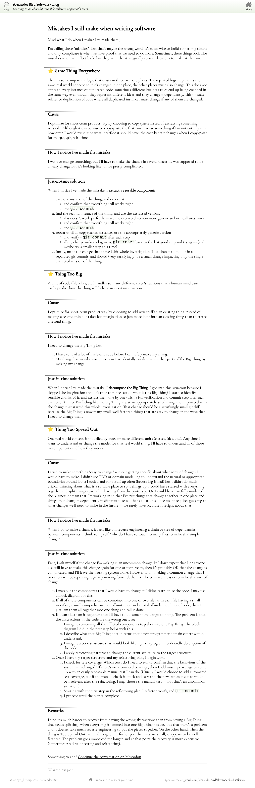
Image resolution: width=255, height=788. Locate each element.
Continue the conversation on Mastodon (109, 759)
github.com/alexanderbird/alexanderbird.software (214, 783)
